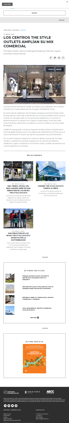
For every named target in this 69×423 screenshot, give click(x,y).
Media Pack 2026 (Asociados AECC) (12, 420)
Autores (5, 417)
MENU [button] (34, 13)
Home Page (7, 30)
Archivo (23, 30)
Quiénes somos (7, 414)
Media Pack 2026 (8, 418)
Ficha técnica (7, 415)
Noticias (16, 30)
